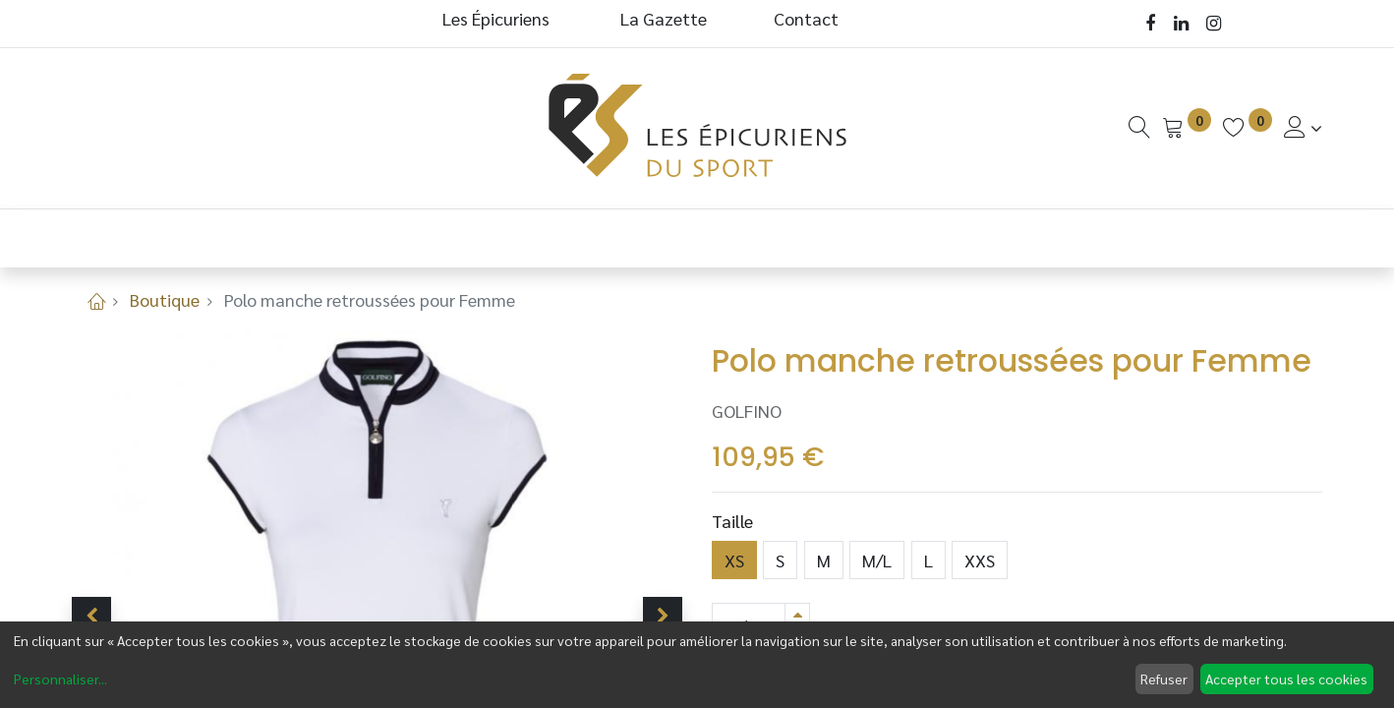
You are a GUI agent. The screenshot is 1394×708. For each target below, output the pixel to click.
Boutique (165, 299)
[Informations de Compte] (1303, 127)
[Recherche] (1139, 127)
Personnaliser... (60, 678)
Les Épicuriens (496, 18)
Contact (806, 18)
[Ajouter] (797, 614)
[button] (91, 616)
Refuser (1164, 678)
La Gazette (665, 18)
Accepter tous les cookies (1286, 678)
